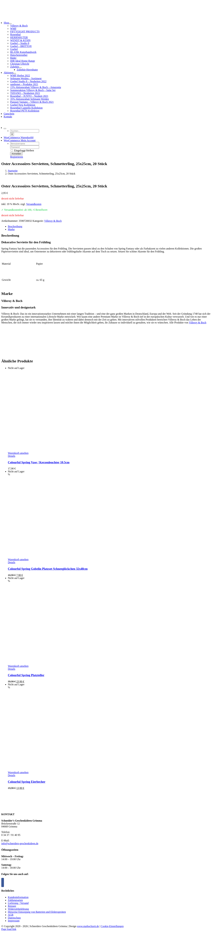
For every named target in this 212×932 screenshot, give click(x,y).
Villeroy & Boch (53, 220)
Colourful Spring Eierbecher (26, 781)
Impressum (13, 920)
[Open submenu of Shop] (10, 23)
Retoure (12, 906)
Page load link (8, 929)
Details (11, 456)
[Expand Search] (5, 128)
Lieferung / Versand (18, 903)
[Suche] (12, 134)
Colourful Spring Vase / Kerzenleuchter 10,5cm (38, 462)
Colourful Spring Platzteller (26, 675)
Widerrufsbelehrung (18, 909)
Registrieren (16, 156)
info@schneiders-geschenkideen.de (19, 843)
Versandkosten (33, 204)
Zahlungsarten (15, 900)
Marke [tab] (11, 229)
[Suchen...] (24, 131)
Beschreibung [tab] (15, 226)
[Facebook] (2, 882)
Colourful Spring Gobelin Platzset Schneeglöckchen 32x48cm (48, 568)
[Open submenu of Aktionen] (14, 73)
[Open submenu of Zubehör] (20, 67)
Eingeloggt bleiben (22, 150)
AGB (10, 914)
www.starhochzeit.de (88, 926)
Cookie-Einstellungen (112, 926)
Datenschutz (14, 917)
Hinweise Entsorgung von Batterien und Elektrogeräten (37, 911)
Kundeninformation (18, 897)
